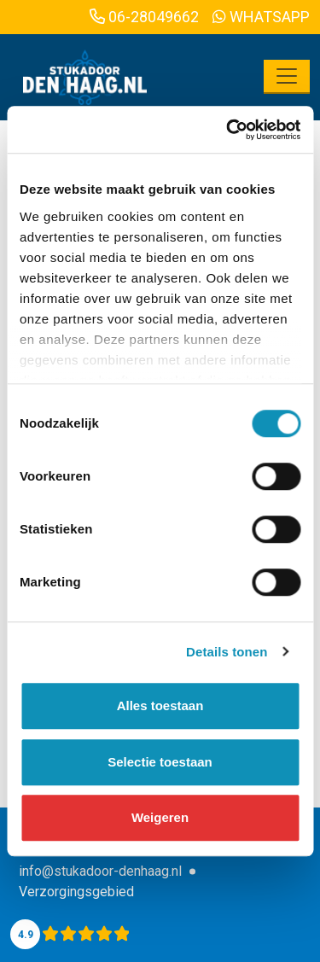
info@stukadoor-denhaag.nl (100, 871)
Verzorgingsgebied (76, 891)
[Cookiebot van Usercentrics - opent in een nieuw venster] (227, 130)
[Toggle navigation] (287, 77)
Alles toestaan (160, 705)
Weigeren (160, 817)
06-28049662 (144, 17)
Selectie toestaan (160, 762)
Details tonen (226, 651)
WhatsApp (261, 17)
